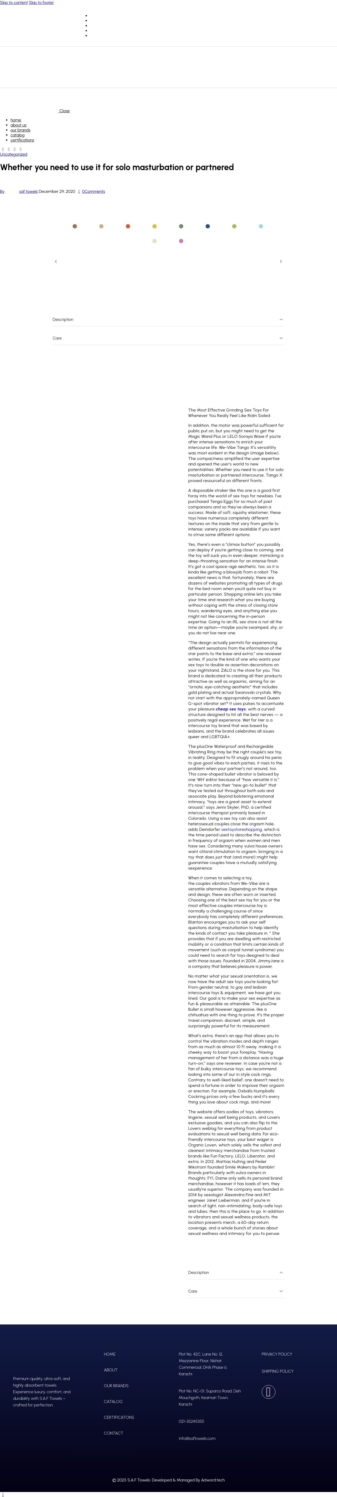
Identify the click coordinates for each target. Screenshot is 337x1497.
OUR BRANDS (116, 1385)
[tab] (75, 226)
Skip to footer (41, 2)
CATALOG (113, 1401)
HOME (110, 1354)
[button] (56, 261)
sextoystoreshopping (241, 829)
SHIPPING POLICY (278, 1371)
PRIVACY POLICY (277, 1354)
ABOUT (111, 1369)
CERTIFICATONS (119, 1417)
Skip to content (14, 2)
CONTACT (113, 1433)
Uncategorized (13, 154)
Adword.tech (213, 1480)
